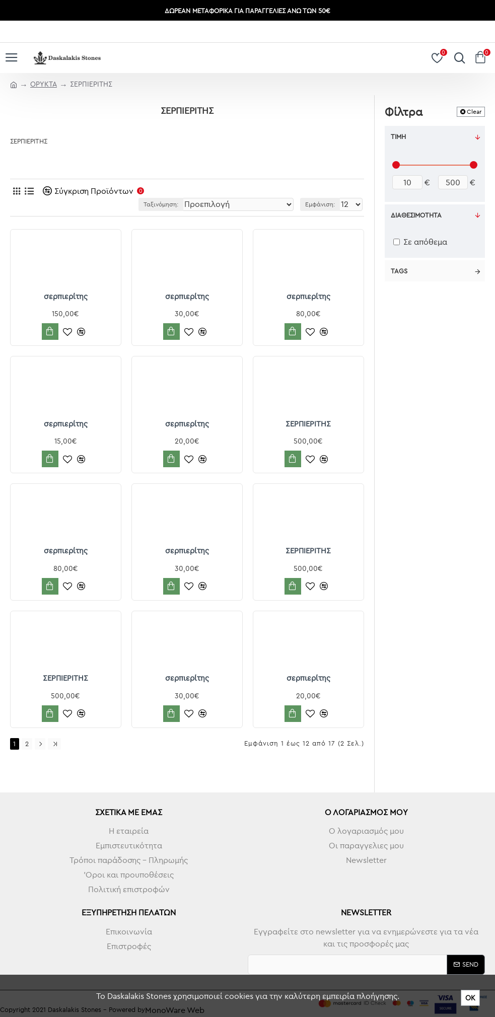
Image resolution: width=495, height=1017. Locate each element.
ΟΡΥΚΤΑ (43, 84)
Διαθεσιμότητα (416, 215)
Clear (474, 111)
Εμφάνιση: (320, 204)
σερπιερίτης (66, 296)
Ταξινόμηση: (161, 204)
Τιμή (398, 136)
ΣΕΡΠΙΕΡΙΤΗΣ (308, 423)
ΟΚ (470, 997)
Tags (399, 271)
